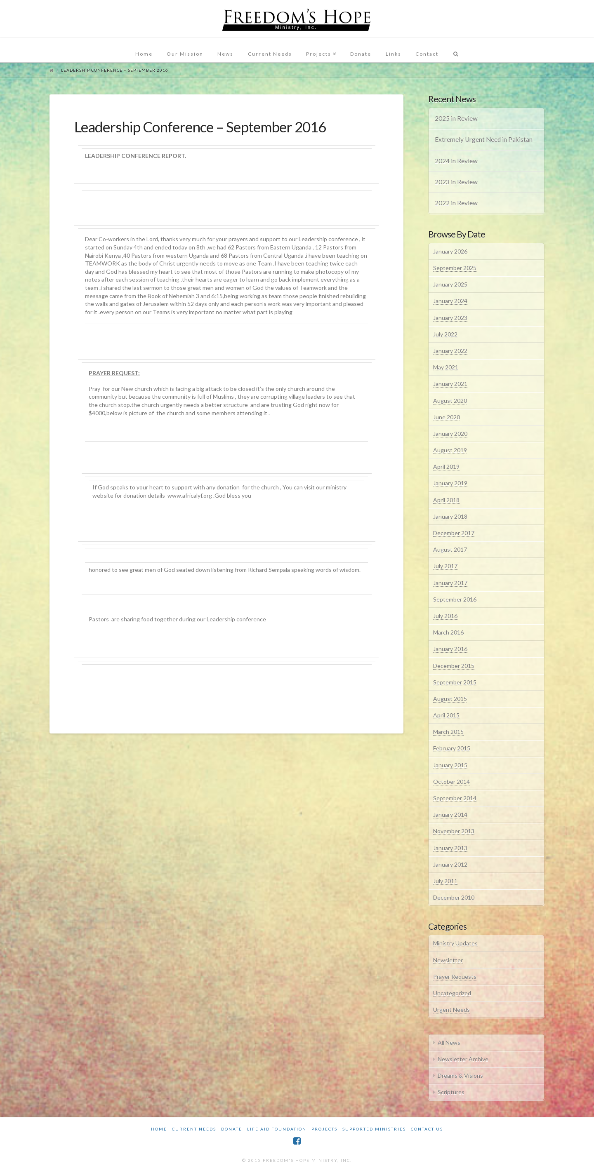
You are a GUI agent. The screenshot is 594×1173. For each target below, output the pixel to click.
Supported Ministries (374, 1128)
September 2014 (454, 798)
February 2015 (451, 748)
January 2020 (450, 433)
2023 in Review (456, 182)
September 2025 (454, 267)
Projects (324, 1128)
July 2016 (445, 615)
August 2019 (450, 450)
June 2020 (446, 417)
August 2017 (450, 549)
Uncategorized (452, 993)
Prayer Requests (454, 976)
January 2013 (450, 847)
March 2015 (448, 731)
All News (449, 1042)
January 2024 (450, 300)
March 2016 (448, 632)
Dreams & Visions (460, 1075)
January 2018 (450, 516)
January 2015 (450, 765)
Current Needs (194, 1128)
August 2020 (450, 400)
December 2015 (453, 665)
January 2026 (450, 251)
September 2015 (454, 682)
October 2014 (451, 781)
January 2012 (450, 864)
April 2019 (446, 466)
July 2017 (445, 565)
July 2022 (445, 334)
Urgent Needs (451, 1009)
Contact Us (427, 1128)
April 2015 (446, 715)
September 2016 (454, 599)
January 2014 (450, 814)
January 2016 (450, 648)
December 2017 (453, 532)
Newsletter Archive (463, 1059)
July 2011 (445, 880)
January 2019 (450, 483)
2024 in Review (456, 161)
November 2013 (453, 830)
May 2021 (445, 367)
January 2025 (450, 284)
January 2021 (450, 383)
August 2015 (450, 698)
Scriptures (451, 1091)
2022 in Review (456, 203)
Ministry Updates (455, 943)
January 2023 (450, 317)
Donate (231, 1128)
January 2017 (450, 582)
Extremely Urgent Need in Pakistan (484, 139)
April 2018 (446, 499)
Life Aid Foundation (276, 1128)
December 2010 (453, 897)
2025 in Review (456, 118)
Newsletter (448, 960)
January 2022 (450, 350)
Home (159, 1128)
